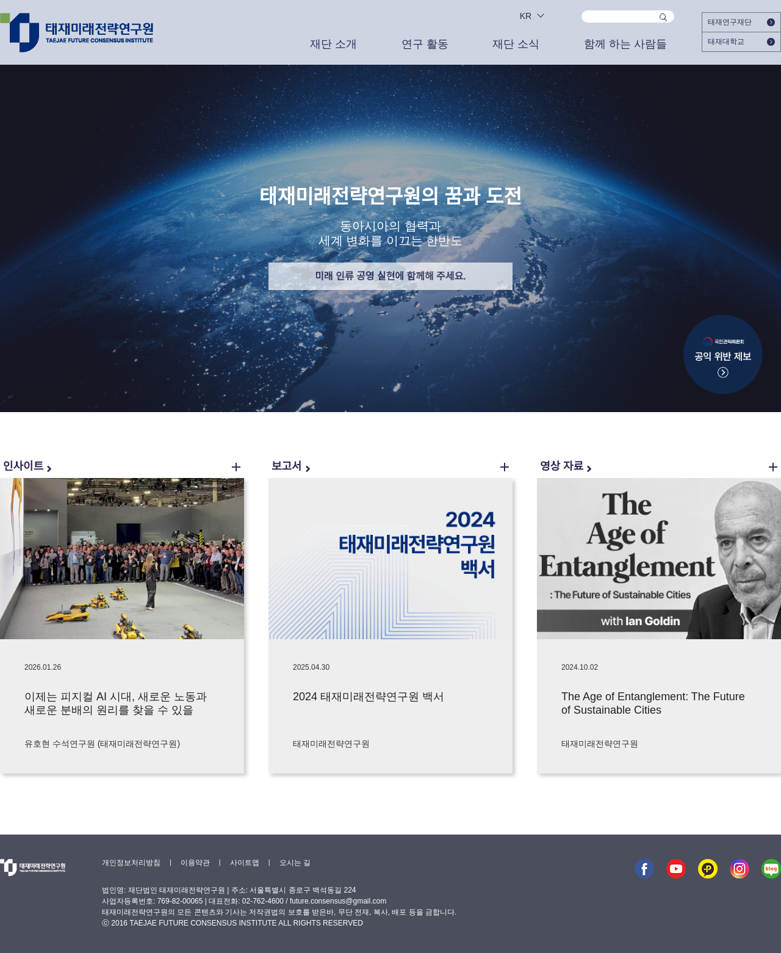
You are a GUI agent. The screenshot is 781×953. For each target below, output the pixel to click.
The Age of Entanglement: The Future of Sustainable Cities (653, 703)
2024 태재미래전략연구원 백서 (368, 696)
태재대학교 (741, 41)
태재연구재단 (741, 22)
